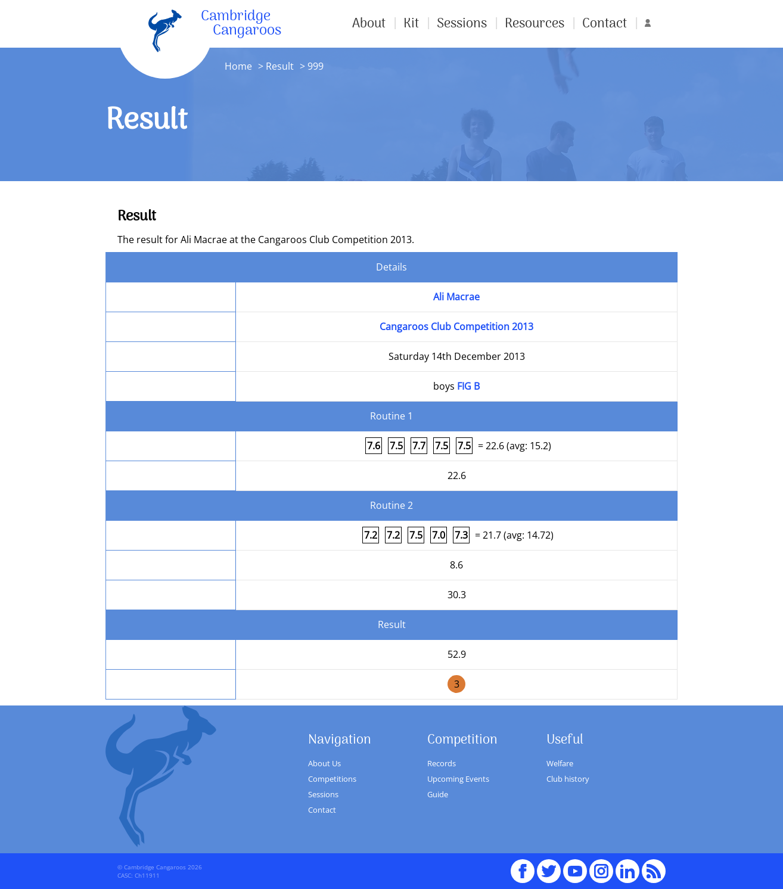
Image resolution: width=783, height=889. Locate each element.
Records (441, 763)
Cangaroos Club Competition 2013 (456, 326)
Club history (567, 778)
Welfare (559, 763)
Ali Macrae (456, 296)
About (369, 24)
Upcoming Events (458, 778)
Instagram (601, 865)
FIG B (468, 386)
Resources (534, 24)
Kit (411, 24)
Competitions (332, 778)
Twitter (549, 865)
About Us (324, 763)
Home (238, 66)
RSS (653, 865)
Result (280, 66)
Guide (437, 794)
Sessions (462, 24)
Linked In (627, 871)
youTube (575, 865)
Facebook (523, 865)
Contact (604, 24)
